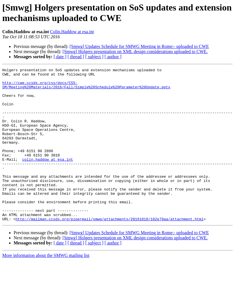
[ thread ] (75, 56)
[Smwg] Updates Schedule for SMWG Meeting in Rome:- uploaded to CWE (139, 46)
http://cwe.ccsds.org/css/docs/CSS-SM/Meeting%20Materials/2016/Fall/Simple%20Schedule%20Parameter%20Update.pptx (86, 88)
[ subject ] (94, 56)
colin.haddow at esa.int (47, 178)
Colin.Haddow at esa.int (72, 31)
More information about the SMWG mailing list (46, 286)
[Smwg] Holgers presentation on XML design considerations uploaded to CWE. (135, 51)
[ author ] (113, 56)
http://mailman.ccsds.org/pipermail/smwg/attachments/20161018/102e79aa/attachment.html (110, 249)
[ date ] (60, 56)
